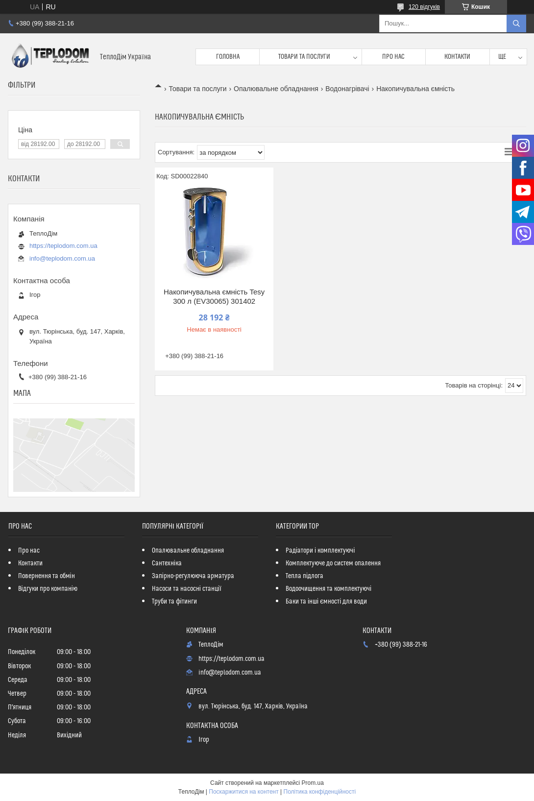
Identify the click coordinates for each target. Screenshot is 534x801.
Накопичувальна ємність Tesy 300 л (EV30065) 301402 (214, 297)
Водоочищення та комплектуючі (328, 589)
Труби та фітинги (174, 602)
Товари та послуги (304, 57)
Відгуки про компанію (47, 589)
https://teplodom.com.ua (63, 245)
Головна (228, 57)
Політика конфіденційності (320, 791)
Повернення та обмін (46, 576)
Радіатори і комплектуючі (320, 551)
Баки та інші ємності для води (326, 602)
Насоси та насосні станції (186, 589)
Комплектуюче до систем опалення (333, 563)
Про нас (393, 57)
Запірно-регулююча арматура (193, 576)
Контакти (457, 57)
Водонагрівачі (347, 89)
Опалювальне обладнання (276, 89)
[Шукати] (516, 23)
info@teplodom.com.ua (62, 258)
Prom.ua (313, 782)
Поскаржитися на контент (243, 791)
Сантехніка (167, 563)
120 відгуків (424, 6)
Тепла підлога (304, 576)
